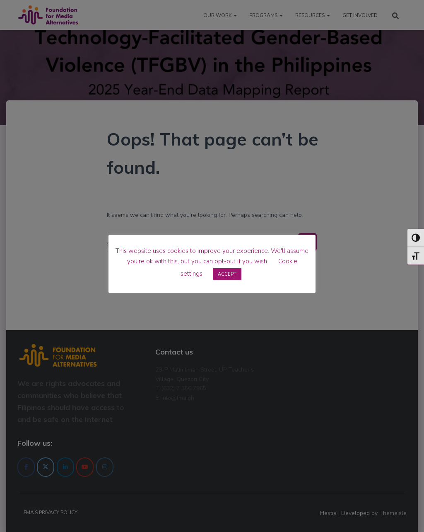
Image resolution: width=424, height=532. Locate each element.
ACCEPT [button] (227, 274)
